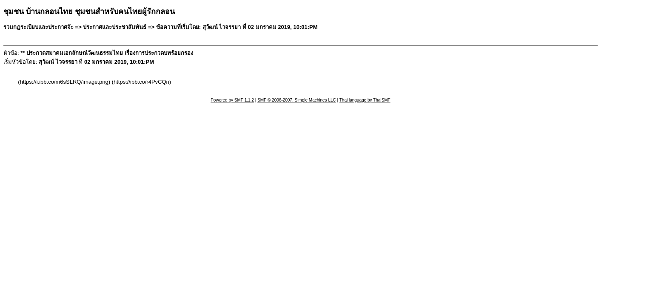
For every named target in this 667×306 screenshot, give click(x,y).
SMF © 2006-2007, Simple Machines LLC (296, 100)
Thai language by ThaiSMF (365, 100)
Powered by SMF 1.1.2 (232, 100)
